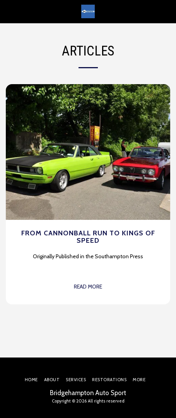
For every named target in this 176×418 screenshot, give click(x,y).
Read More (88, 286)
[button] (8, 11)
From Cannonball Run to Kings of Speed (88, 236)
